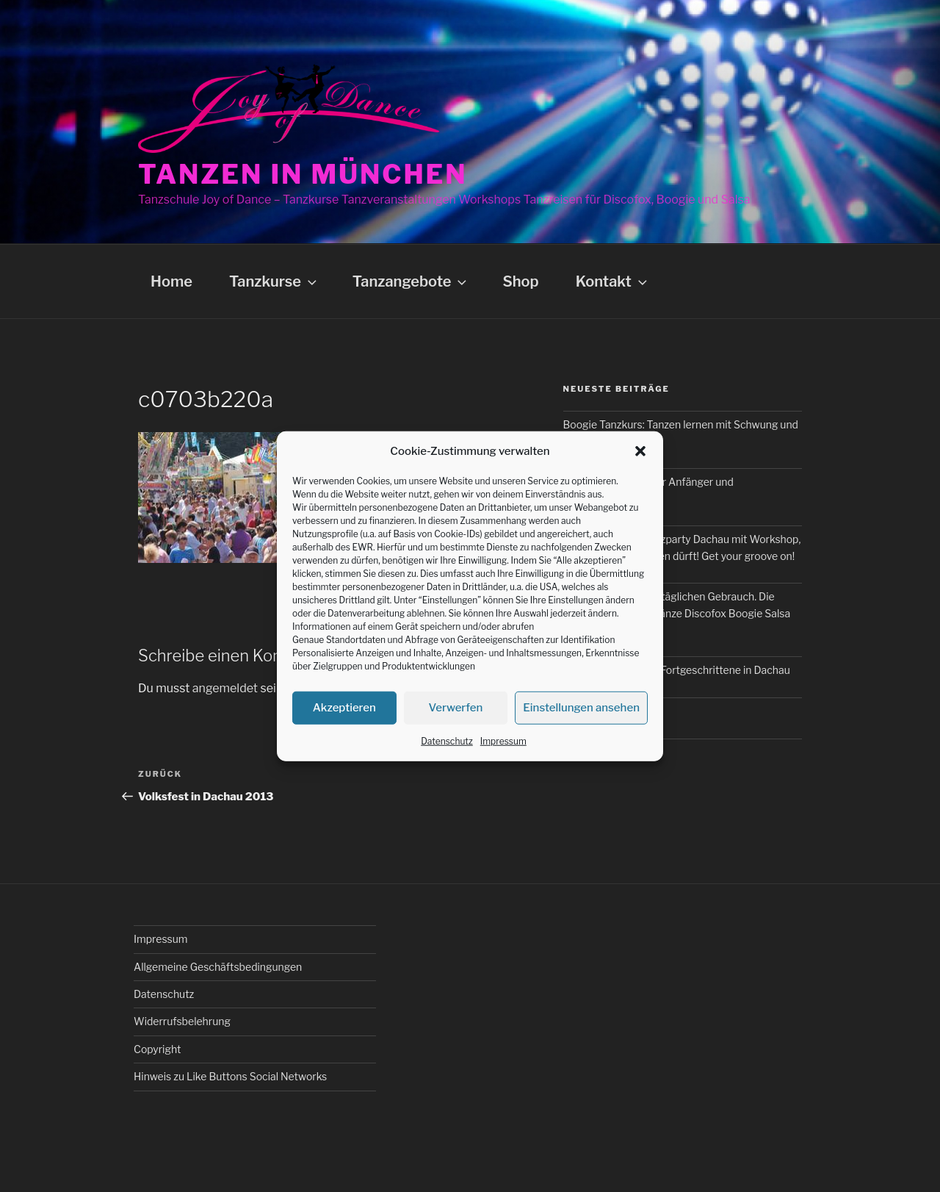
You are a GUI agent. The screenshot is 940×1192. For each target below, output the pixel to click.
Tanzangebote (411, 281)
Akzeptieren (344, 707)
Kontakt (613, 281)
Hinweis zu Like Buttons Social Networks (230, 1076)
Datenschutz (447, 740)
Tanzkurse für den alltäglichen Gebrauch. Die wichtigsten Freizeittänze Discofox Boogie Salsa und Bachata (677, 613)
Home (171, 281)
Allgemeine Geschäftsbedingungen (218, 967)
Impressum (503, 740)
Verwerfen (456, 707)
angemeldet (225, 688)
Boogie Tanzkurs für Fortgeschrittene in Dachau (676, 670)
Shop (520, 281)
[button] (640, 451)
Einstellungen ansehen (581, 707)
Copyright (157, 1049)
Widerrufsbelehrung (182, 1021)
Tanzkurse (274, 281)
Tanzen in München (303, 174)
